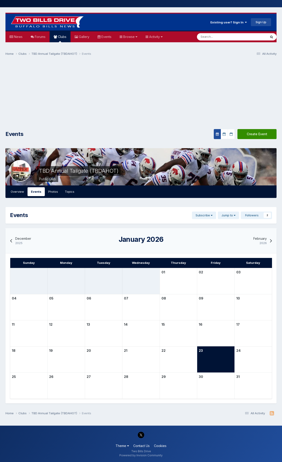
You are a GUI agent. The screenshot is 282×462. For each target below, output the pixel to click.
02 (201, 272)
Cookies (160, 446)
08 (163, 298)
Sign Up (261, 22)
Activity (155, 37)
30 (201, 377)
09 (201, 298)
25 (14, 377)
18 (13, 350)
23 (201, 350)
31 (238, 377)
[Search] (218, 36)
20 (89, 350)
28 (126, 377)
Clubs (61, 38)
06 (89, 298)
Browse (129, 37)
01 (163, 272)
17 (238, 324)
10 (238, 298)
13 (88, 324)
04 (14, 298)
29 (163, 377)
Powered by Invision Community (141, 455)
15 (163, 324)
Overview (17, 191)
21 (125, 350)
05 (51, 298)
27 (89, 377)
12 (51, 324)
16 (200, 324)
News (18, 37)
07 (126, 298)
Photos (53, 191)
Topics (69, 191)
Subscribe (204, 215)
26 (51, 377)
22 (163, 350)
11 (13, 324)
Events (106, 37)
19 (51, 350)
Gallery (83, 37)
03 (238, 272)
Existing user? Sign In (228, 22)
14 (126, 324)
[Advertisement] (141, 94)
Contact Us (141, 446)
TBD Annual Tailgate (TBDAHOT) (78, 170)
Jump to (228, 215)
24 (238, 350)
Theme (122, 446)
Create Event (257, 134)
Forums (39, 37)
